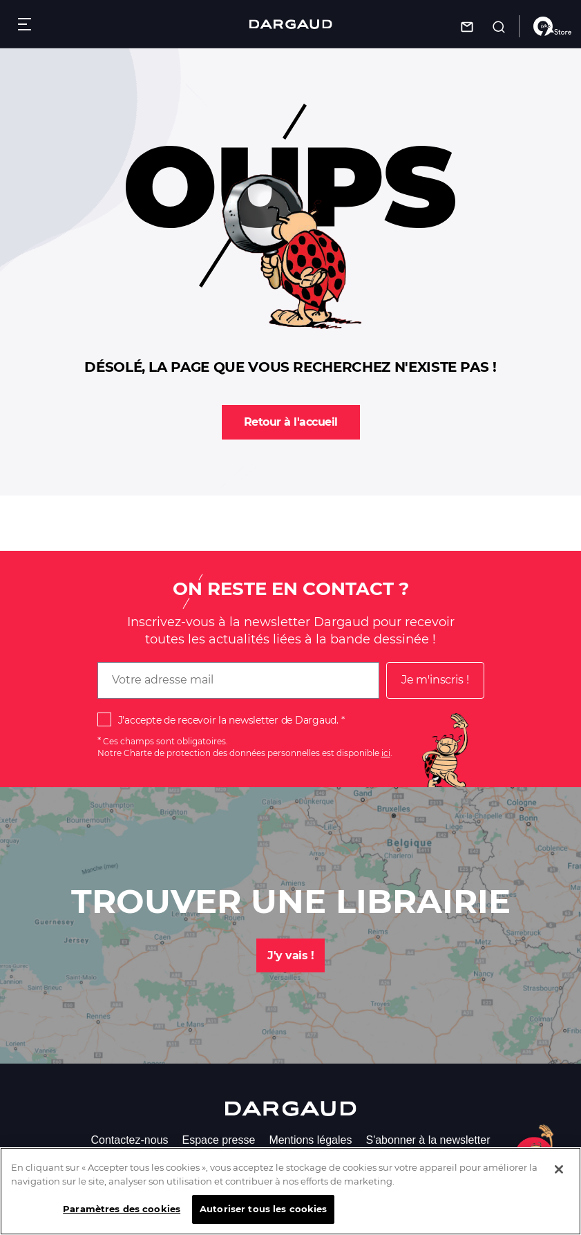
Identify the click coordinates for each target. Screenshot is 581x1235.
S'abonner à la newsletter (427, 1140)
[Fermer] (559, 1171)
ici (385, 753)
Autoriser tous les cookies (263, 1210)
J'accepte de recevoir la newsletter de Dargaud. (228, 720)
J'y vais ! (290, 955)
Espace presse (219, 1140)
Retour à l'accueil (291, 421)
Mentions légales (310, 1140)
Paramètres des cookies (121, 1210)
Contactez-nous (129, 1140)
